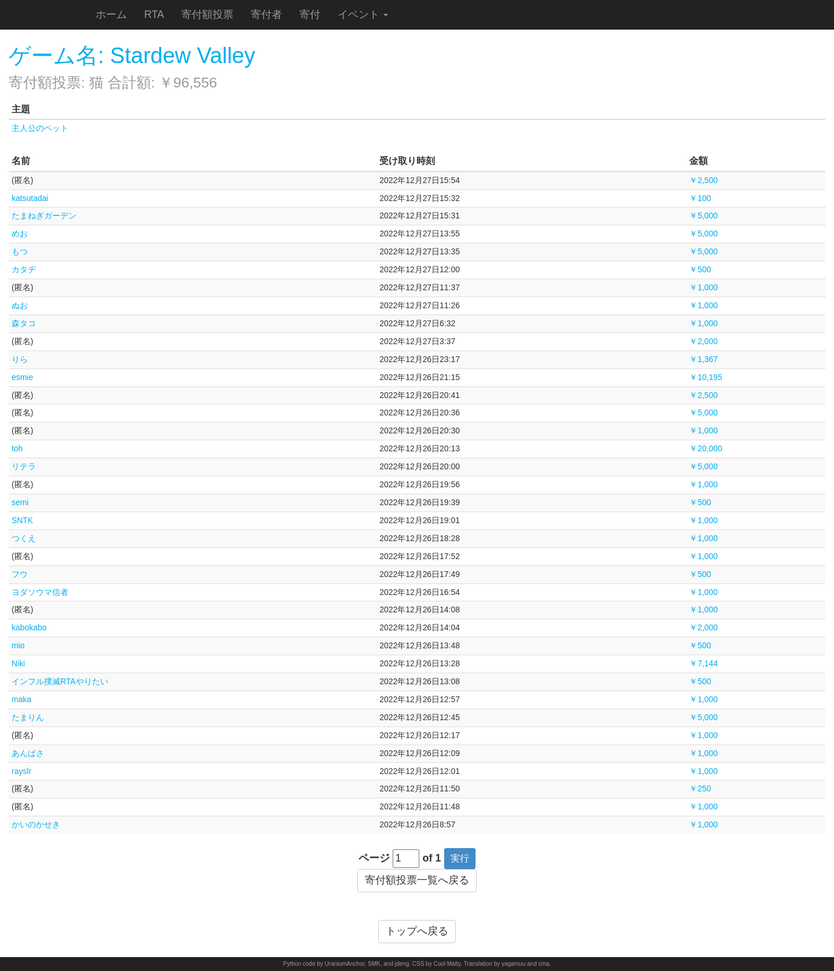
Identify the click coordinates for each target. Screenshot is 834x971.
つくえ (24, 538)
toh (17, 448)
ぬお (20, 305)
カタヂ (24, 269)
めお (20, 233)
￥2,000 (703, 341)
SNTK (22, 520)
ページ (374, 858)
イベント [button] (363, 14)
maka (21, 699)
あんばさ (28, 753)
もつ (20, 251)
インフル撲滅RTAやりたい (60, 681)
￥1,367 (703, 359)
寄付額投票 (207, 14)
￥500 (700, 269)
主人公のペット (40, 128)
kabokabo (29, 627)
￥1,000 (703, 287)
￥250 (700, 788)
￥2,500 (703, 180)
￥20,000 (705, 448)
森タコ (24, 323)
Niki (18, 663)
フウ (20, 574)
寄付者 (266, 14)
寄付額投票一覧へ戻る (417, 880)
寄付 (309, 14)
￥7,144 (703, 663)
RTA (154, 14)
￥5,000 (703, 215)
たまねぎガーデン (44, 215)
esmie (22, 377)
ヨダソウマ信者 (40, 592)
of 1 (432, 858)
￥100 (700, 198)
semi (20, 502)
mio (18, 645)
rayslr (21, 771)
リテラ (24, 466)
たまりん (28, 717)
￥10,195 (705, 377)
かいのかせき (36, 824)
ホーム (111, 14)
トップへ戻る (417, 931)
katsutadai (30, 198)
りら (20, 359)
